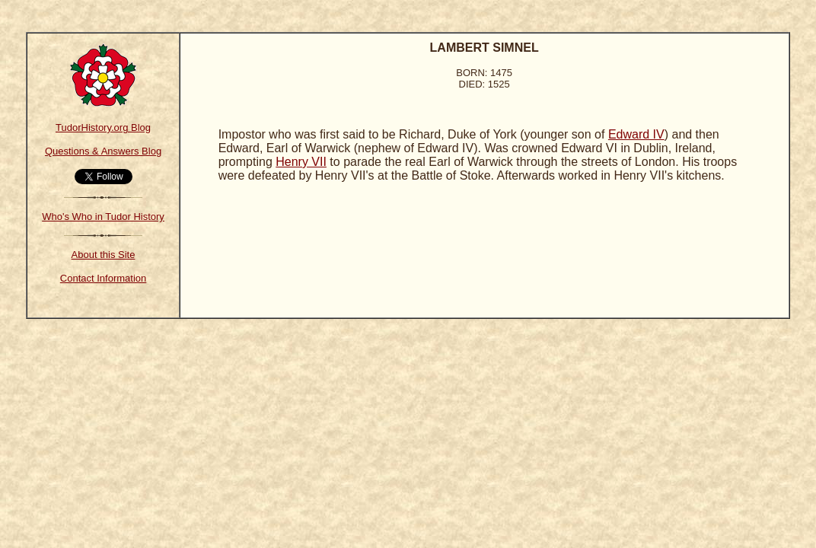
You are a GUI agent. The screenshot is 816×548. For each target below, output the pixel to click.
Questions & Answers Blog (103, 151)
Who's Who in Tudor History (103, 216)
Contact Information (103, 278)
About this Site (103, 254)
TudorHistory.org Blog (103, 127)
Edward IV (636, 134)
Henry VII (301, 161)
